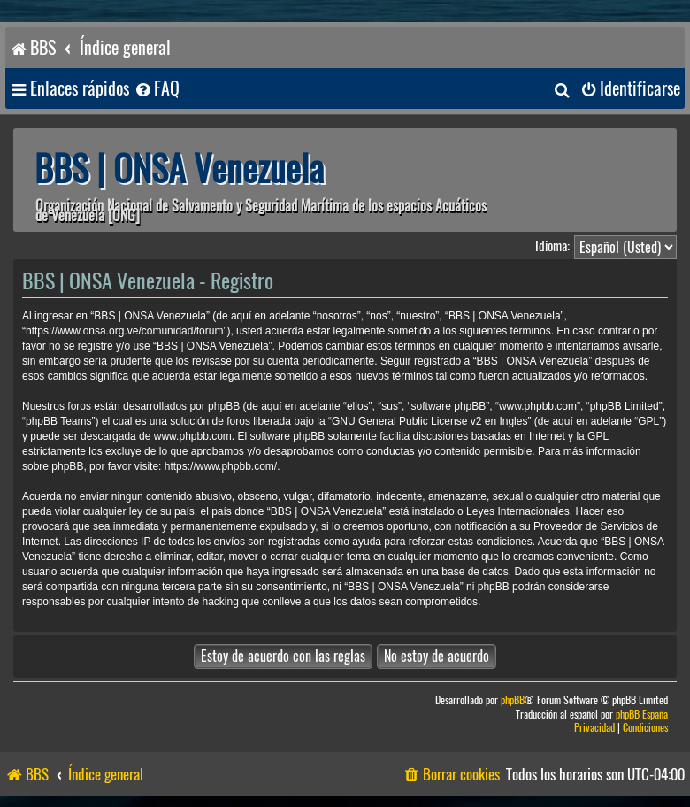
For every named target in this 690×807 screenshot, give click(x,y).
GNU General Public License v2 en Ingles (429, 421)
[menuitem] (157, 89)
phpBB (513, 700)
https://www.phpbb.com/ (221, 466)
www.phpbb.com (193, 436)
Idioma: (552, 246)
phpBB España (642, 714)
